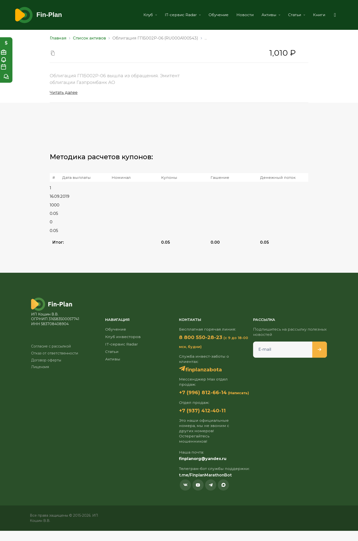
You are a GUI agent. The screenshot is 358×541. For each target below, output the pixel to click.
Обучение (210, 14)
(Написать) (189, 402)
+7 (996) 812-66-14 (207, 393)
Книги (311, 14)
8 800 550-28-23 (205, 337)
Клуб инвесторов (123, 336)
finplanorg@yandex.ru (202, 468)
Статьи (288, 14)
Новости (236, 14)
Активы (262, 14)
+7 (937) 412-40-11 (207, 420)
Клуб (141, 14)
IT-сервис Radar (174, 14)
